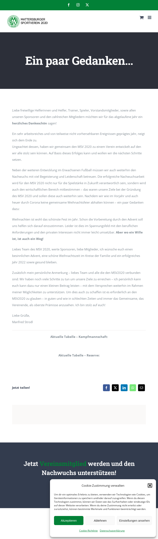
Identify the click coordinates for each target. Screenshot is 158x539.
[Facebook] (106, 387)
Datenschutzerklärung (112, 530)
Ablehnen (100, 520)
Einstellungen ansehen (134, 520)
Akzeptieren (69, 520)
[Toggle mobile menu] (150, 17)
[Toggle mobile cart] (142, 17)
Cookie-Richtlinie (88, 530)
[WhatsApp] (133, 387)
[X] (115, 387)
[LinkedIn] (124, 387)
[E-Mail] (141, 387)
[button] (150, 485)
